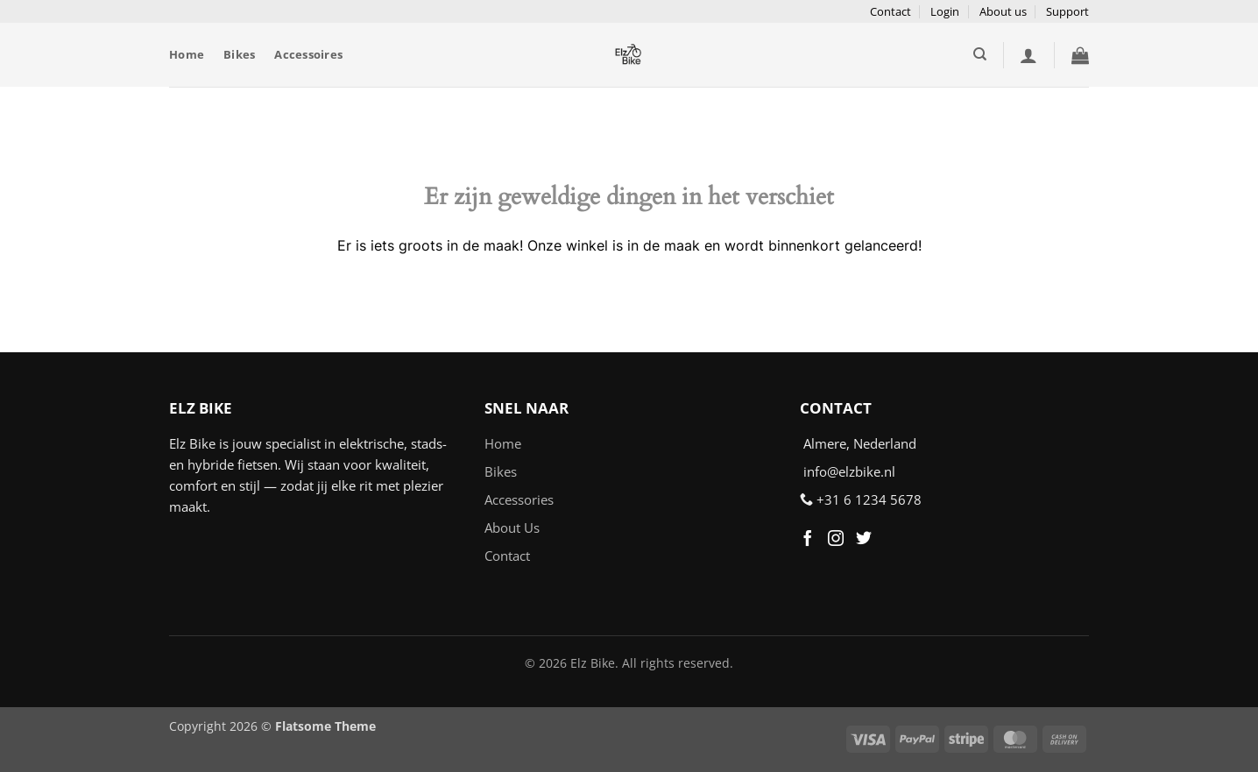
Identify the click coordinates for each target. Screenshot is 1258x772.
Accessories (519, 499)
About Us (512, 527)
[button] (1028, 55)
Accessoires (308, 54)
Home (186, 54)
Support (1067, 11)
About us (1003, 11)
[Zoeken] (979, 54)
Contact (890, 11)
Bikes (239, 54)
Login (944, 11)
